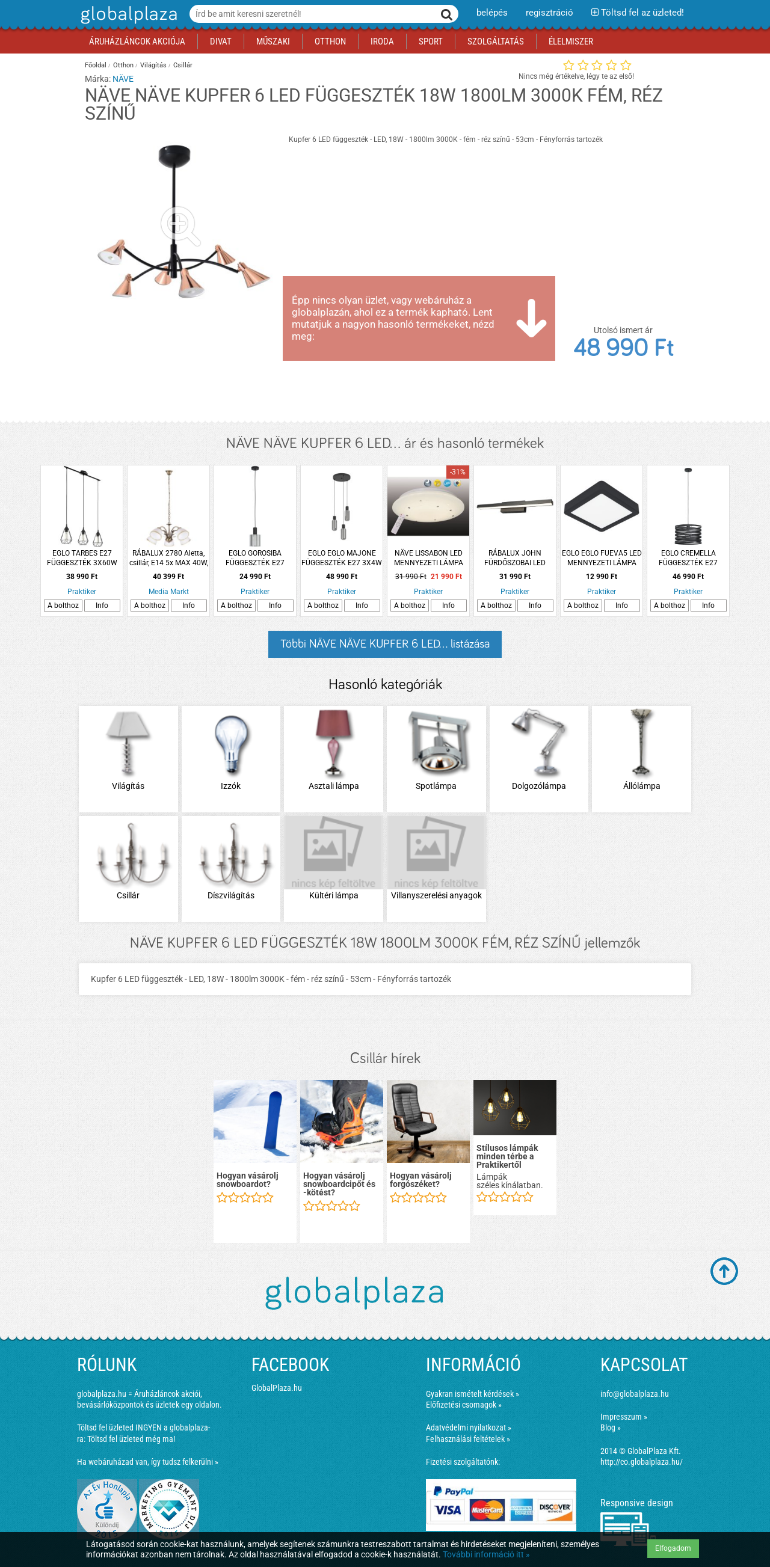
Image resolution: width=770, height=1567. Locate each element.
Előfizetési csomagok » (464, 1404)
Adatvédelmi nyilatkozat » (468, 1427)
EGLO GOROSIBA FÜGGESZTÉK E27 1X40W (255, 558)
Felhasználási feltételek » (468, 1439)
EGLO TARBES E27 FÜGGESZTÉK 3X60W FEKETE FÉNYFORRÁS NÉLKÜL (82, 558)
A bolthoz (63, 605)
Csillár (182, 65)
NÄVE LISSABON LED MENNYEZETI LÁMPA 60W (428, 558)
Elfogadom (673, 1548)
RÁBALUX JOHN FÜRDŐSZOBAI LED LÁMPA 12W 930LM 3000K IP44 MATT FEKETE (515, 558)
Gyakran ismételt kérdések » (472, 1394)
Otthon (123, 65)
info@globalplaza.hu (634, 1394)
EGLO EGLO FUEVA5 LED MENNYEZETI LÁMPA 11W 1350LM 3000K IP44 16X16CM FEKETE (602, 558)
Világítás (153, 65)
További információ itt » (486, 1554)
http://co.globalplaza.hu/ (641, 1462)
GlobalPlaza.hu (276, 1388)
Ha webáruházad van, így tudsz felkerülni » (147, 1462)
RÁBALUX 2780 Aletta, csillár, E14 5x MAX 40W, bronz (168, 558)
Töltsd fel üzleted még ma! (131, 1439)
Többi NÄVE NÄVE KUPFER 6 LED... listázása (385, 644)
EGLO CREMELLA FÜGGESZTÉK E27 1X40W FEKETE (688, 558)
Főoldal (95, 65)
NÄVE (123, 79)
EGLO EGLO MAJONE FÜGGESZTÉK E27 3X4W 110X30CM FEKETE (341, 558)
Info (102, 605)
